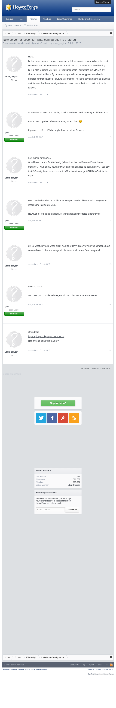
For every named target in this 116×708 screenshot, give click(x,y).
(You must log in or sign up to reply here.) (97, 368)
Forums (33, 19)
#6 (110, 305)
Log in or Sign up (102, 2)
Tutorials (9, 19)
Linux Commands (64, 19)
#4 (110, 221)
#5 (110, 264)
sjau (29, 137)
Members (47, 19)
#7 (110, 350)
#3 (110, 182)
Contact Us (74, 665)
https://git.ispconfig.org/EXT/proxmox (46, 336)
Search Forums (14, 25)
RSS (111, 665)
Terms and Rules (94, 669)
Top (106, 665)
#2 (110, 137)
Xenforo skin (9, 665)
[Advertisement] (58, 549)
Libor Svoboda (74, 485)
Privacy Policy (107, 669)
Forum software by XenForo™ (25, 669)
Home (99, 665)
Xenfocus (20, 665)
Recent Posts (32, 25)
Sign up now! (58, 403)
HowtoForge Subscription (89, 19)
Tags (21, 19)
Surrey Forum (108, 674)
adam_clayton (11, 178)
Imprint (91, 665)
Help (83, 665)
